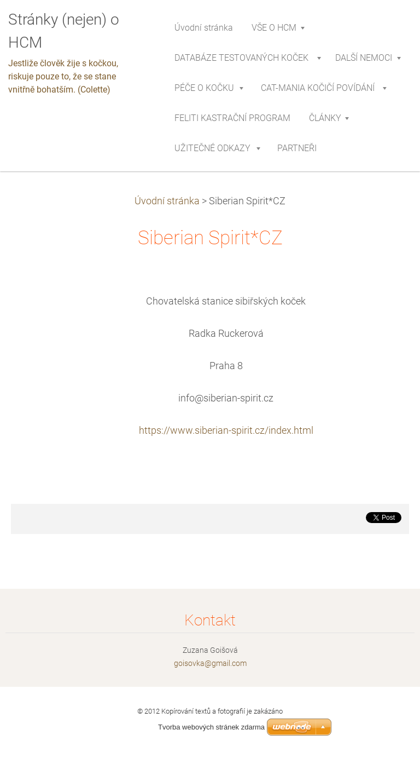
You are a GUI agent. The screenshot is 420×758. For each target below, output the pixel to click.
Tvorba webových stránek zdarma (211, 727)
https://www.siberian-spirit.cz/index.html (226, 430)
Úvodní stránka (167, 201)
